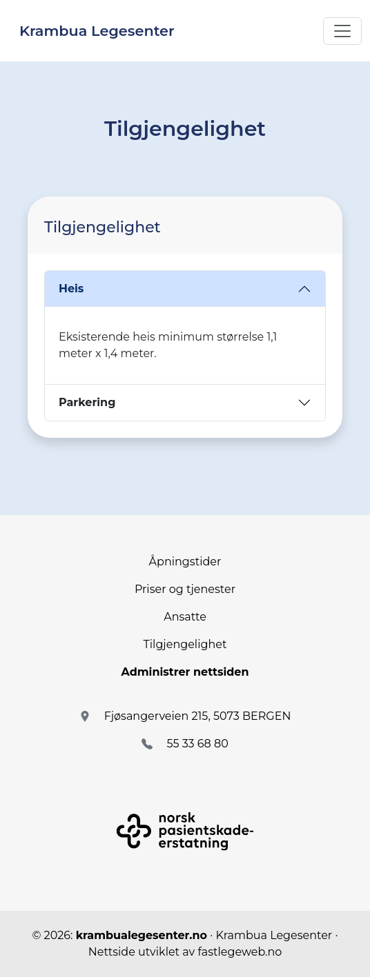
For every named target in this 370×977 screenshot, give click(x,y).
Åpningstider (185, 561)
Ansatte (185, 616)
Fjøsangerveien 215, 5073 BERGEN (197, 716)
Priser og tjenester (185, 589)
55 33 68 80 (197, 743)
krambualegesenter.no (141, 935)
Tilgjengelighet (185, 644)
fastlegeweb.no (239, 951)
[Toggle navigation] (342, 31)
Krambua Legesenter (97, 30)
